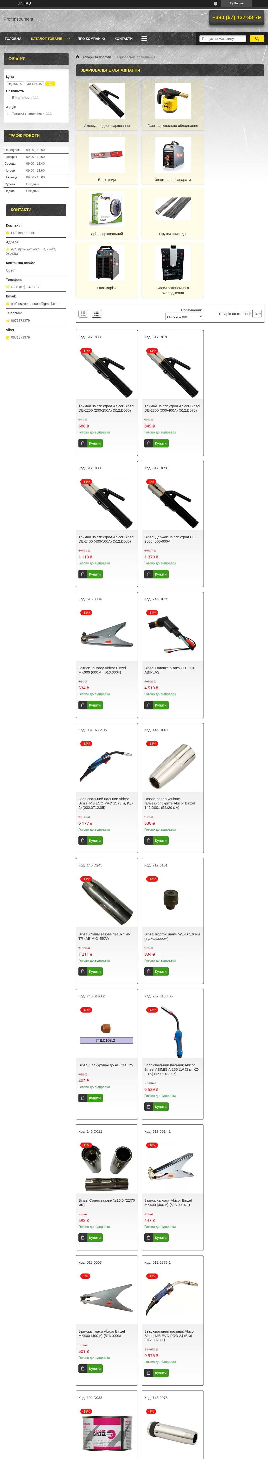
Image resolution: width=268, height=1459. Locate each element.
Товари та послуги (97, 57)
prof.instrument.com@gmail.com (35, 304)
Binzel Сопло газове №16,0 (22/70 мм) (101, 891)
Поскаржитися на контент (126, 1454)
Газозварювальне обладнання (170, 126)
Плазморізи (106, 234)
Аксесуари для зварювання (106, 126)
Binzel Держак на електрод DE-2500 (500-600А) (104, 489)
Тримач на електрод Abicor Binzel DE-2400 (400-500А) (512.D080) (229, 356)
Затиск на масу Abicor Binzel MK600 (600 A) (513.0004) (166, 489)
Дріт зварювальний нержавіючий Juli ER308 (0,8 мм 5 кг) (234, 1288)
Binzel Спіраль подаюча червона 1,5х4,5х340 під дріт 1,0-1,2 (170, 1157)
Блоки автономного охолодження (170, 236)
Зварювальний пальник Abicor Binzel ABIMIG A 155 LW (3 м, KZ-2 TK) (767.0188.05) (234, 757)
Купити (95, 393)
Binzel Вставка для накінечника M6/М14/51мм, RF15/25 (233, 1157)
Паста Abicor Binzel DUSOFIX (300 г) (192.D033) (167, 1022)
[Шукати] (257, 38)
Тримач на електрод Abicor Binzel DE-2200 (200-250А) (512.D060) (100, 356)
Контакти (124, 39)
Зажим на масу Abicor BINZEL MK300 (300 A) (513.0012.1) (103, 1157)
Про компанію (91, 39)
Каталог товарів (46, 39)
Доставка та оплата (21, 1415)
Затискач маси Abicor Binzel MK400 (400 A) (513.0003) (230, 891)
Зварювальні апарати (106, 180)
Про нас (79, 1408)
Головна (13, 39)
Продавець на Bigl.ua (134, 1450)
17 (243, 1367)
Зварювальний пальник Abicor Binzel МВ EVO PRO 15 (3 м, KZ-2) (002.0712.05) (105, 622)
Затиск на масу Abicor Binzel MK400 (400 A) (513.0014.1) (166, 891)
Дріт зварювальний (170, 180)
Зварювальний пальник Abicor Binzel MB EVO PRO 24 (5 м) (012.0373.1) (103, 1024)
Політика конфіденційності (26, 1427)
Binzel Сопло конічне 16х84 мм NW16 (232, 1022)
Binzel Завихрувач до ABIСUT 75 (170, 753)
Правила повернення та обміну (30, 1421)
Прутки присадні (234, 180)
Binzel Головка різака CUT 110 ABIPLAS (232, 489)
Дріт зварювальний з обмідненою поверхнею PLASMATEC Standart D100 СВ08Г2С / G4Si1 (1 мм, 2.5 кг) (168, 1292)
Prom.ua (156, 1445)
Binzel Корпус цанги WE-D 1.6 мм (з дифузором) (103, 755)
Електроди (234, 126)
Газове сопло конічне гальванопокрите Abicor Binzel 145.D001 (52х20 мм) (168, 622)
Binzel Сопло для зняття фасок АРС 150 (104, 1288)
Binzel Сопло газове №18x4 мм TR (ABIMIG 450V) (233, 620)
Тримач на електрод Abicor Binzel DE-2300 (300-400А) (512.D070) (165, 356)
